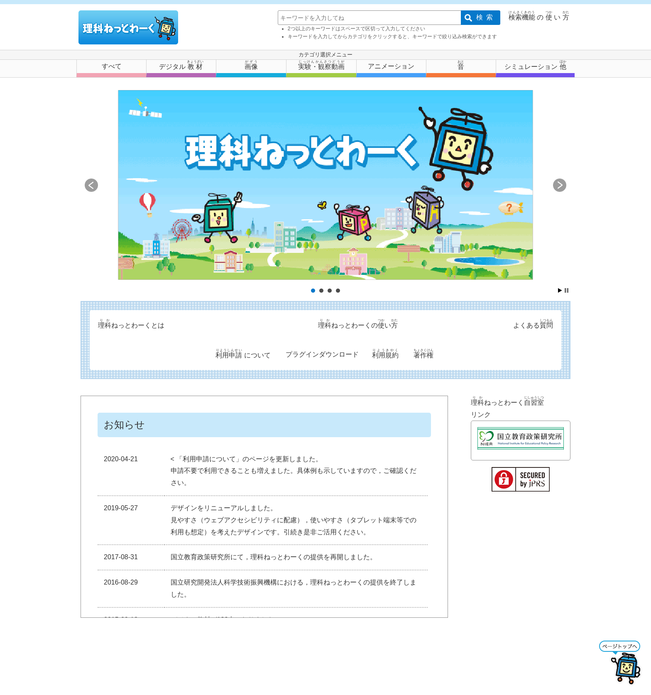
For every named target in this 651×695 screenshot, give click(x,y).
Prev (91, 185)
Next (559, 185)
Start (560, 290)
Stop (566, 290)
